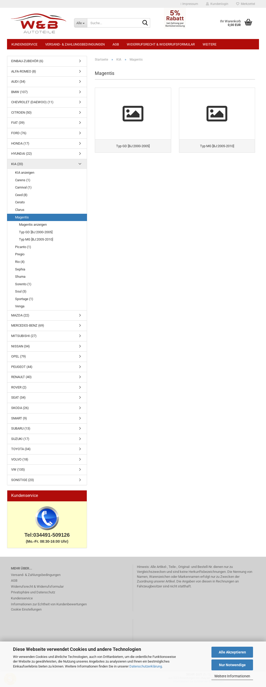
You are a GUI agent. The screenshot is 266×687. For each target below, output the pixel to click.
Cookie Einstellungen (26, 609)
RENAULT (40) (21, 377)
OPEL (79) (18, 356)
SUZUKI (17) (20, 439)
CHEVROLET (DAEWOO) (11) (32, 102)
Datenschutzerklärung (145, 666)
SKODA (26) (20, 408)
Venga (19, 306)
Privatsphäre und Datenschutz (33, 592)
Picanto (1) (23, 247)
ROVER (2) (18, 387)
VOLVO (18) (19, 459)
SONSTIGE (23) (22, 480)
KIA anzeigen (24, 172)
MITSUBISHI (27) (24, 336)
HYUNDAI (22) (21, 153)
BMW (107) (19, 92)
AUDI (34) (18, 81)
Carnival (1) (23, 187)
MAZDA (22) (20, 315)
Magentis (22, 217)
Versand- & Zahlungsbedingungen (75, 44)
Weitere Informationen (232, 676)
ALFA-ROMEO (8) (23, 71)
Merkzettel (245, 4)
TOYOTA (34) (21, 449)
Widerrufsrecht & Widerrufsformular (161, 44)
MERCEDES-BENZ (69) (27, 325)
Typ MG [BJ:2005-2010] (36, 239)
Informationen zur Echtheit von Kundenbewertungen (49, 604)
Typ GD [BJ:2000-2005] (35, 232)
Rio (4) (20, 262)
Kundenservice (24, 44)
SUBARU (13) (20, 428)
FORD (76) (18, 133)
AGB (115, 44)
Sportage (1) (24, 299)
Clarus (19, 210)
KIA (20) (17, 164)
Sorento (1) (23, 284)
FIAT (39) (18, 123)
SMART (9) (19, 418)
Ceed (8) (21, 195)
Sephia (20, 269)
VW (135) (18, 469)
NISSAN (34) (20, 346)
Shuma (20, 276)
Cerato (20, 202)
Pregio (19, 254)
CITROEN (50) (21, 112)
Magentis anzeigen (33, 224)
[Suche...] (80, 23)
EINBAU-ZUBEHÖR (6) (27, 61)
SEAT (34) (18, 397)
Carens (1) (22, 180)
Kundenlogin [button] (217, 4)
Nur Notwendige (232, 665)
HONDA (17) (20, 143)
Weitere (209, 44)
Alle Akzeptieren (232, 652)
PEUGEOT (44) (21, 367)
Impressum (189, 4)
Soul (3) (20, 291)
